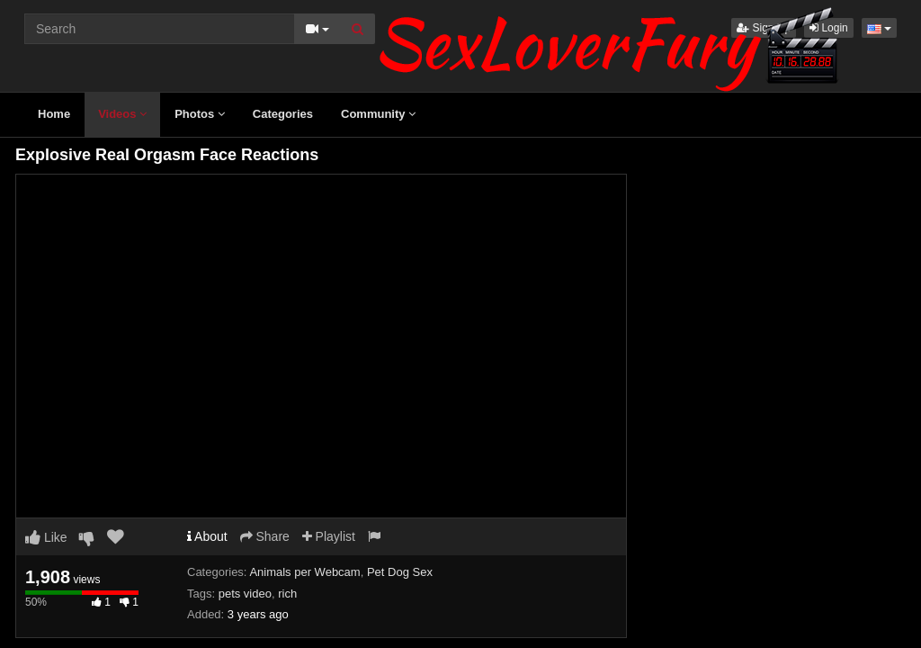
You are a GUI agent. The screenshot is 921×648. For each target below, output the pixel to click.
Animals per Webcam (304, 572)
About (207, 536)
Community (378, 114)
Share (265, 536)
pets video (245, 593)
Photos (199, 114)
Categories (283, 114)
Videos (122, 114)
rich (287, 593)
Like (46, 537)
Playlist (328, 536)
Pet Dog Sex (400, 572)
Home (54, 114)
